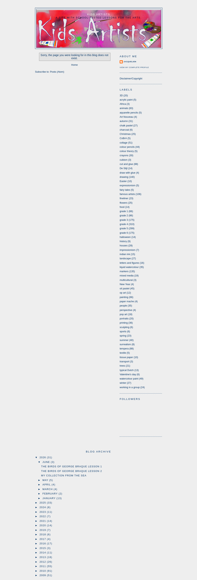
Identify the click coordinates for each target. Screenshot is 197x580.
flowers (123, 202)
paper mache (127, 301)
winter (123, 382)
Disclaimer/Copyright (131, 78)
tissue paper (126, 357)
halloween (125, 237)
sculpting (124, 327)
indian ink (125, 254)
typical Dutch (127, 370)
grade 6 (124, 232)
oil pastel (124, 288)
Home (74, 64)
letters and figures (129, 262)
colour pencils (127, 146)
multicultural (126, 280)
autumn (124, 121)
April (47, 484)
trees (122, 365)
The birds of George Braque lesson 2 (71, 471)
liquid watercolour (129, 267)
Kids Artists (98, 14)
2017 (43, 539)
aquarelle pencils (129, 112)
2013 (43, 557)
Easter (123, 181)
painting (124, 297)
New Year (125, 284)
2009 (43, 575)
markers (124, 271)
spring (123, 335)
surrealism (125, 344)
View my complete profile (134, 67)
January (50, 498)
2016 (43, 543)
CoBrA (123, 138)
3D (121, 95)
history (123, 241)
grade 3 (124, 219)
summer (124, 340)
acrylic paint (126, 99)
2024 (43, 507)
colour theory (127, 151)
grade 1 (124, 211)
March (48, 489)
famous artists (127, 194)
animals (124, 108)
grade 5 (124, 228)
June (47, 462)
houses (124, 245)
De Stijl (123, 168)
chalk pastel (126, 125)
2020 (43, 525)
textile (123, 352)
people (123, 305)
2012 (43, 561)
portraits (124, 318)
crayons (124, 155)
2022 (43, 516)
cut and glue (126, 164)
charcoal (124, 129)
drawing (124, 176)
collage (123, 142)
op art (123, 292)
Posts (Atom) (57, 71)
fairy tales (125, 189)
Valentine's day (128, 374)
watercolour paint (129, 378)
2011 (43, 566)
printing (124, 322)
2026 (43, 457)
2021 (43, 521)
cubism (123, 159)
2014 (43, 552)
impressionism (127, 249)
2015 (43, 548)
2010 (43, 570)
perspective (126, 310)
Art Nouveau (126, 116)
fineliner (124, 198)
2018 (43, 534)
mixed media (127, 275)
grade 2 (124, 215)
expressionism (127, 185)
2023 (43, 511)
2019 (43, 530)
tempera (124, 348)
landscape (125, 258)
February (51, 493)
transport (124, 361)
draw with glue (127, 172)
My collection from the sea (64, 475)
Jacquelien (130, 62)
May (46, 480)
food (122, 207)
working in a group (130, 387)
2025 (43, 502)
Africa (123, 103)
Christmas (125, 134)
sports (123, 331)
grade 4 (124, 224)
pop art (123, 314)
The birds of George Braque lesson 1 (71, 466)
